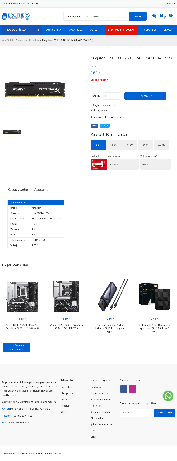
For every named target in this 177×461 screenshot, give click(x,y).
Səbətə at (145, 96)
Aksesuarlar (97, 418)
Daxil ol (170, 3)
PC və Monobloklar (100, 399)
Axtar (138, 16)
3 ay (114, 145)
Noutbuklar (96, 387)
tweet (104, 125)
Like (94, 125)
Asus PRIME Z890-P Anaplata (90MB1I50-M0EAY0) (66, 326)
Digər (93, 437)
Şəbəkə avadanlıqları (101, 424)
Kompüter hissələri (28, 40)
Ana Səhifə (53, 29)
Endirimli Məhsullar (121, 29)
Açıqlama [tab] (42, 190)
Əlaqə (168, 29)
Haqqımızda (75, 29)
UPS (93, 430)
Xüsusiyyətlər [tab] (18, 190)
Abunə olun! (164, 413)
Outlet (94, 29)
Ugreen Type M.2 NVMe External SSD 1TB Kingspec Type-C (110, 328)
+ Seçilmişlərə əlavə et (103, 105)
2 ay (98, 145)
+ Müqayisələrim (99, 110)
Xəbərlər (150, 29)
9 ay (145, 145)
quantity (95, 96)
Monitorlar (96, 405)
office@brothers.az (20, 422)
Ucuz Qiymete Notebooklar (16, 347)
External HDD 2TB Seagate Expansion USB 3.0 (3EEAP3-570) (155, 328)
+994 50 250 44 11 (31, 3)
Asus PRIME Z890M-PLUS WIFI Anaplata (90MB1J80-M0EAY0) (22, 326)
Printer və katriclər (100, 393)
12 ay (161, 145)
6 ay (130, 145)
